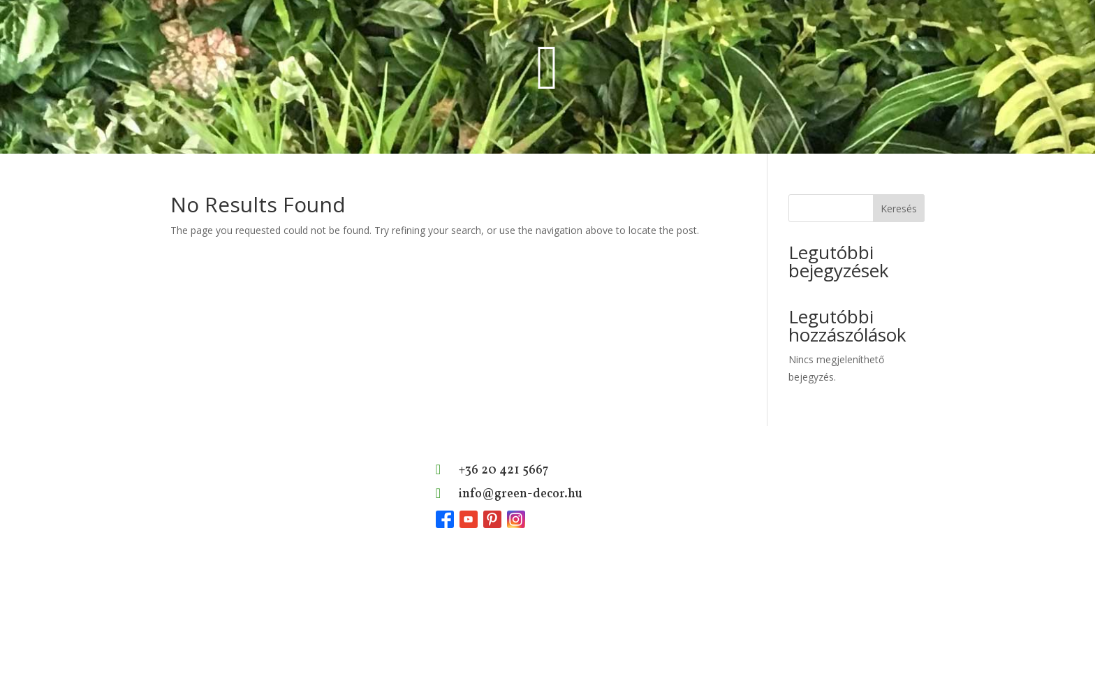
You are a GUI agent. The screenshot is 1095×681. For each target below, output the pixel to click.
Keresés (899, 208)
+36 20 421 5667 (503, 470)
